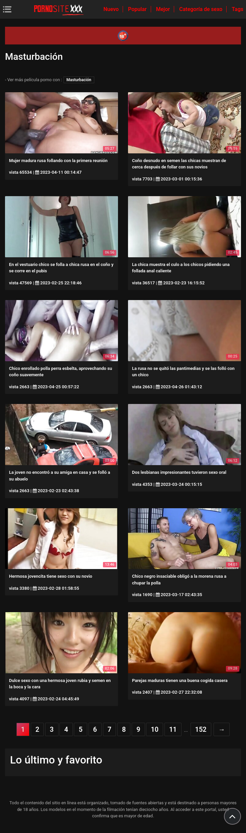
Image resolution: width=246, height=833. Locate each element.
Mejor (163, 9)
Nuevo (111, 9)
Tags (237, 9)
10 (154, 729)
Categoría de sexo (201, 9)
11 (173, 729)
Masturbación (79, 80)
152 (201, 729)
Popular (138, 9)
